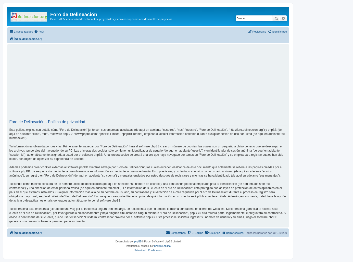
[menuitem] (39, 32)
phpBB (138, 241)
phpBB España (162, 246)
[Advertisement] (156, 83)
